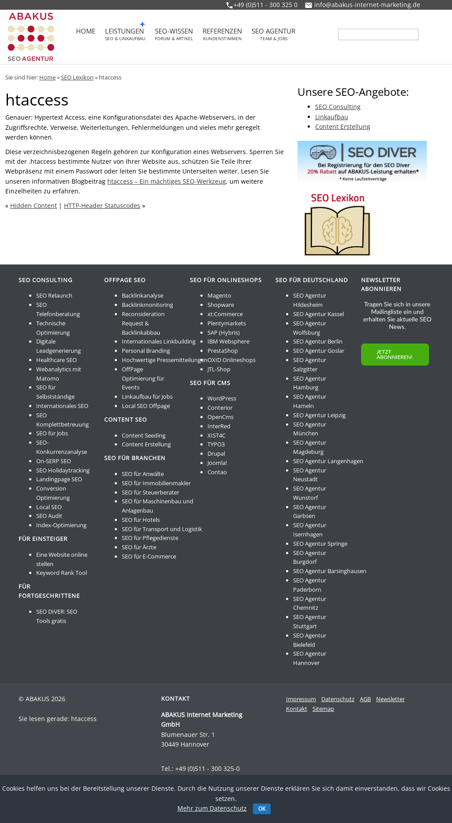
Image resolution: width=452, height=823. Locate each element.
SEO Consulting (338, 106)
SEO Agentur (273, 34)
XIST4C (216, 435)
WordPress (221, 398)
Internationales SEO (62, 406)
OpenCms (220, 417)
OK (261, 808)
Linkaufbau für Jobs (147, 396)
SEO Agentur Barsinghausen (329, 571)
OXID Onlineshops (231, 360)
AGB (365, 699)
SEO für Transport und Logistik (162, 529)
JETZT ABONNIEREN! (394, 354)
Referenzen (222, 34)
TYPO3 (216, 444)
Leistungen (125, 34)
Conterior (220, 408)
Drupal (216, 453)
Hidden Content (33, 205)
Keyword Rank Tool (61, 573)
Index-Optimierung (61, 525)
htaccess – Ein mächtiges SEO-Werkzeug (166, 181)
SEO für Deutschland (311, 280)
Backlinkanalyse (142, 295)
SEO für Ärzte (139, 547)
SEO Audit (49, 516)
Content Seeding (144, 435)
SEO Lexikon (77, 77)
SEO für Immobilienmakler (156, 483)
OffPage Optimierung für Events (143, 378)
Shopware (220, 305)
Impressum (301, 699)
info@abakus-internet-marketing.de (367, 4)
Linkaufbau (331, 117)
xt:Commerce (225, 314)
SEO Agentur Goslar (318, 351)
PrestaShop (222, 351)
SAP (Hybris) (223, 332)
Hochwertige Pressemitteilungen (164, 360)
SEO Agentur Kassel (318, 314)
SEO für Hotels (141, 520)
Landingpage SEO (59, 479)
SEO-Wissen (174, 34)
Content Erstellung (342, 126)
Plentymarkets (226, 323)
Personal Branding (146, 351)
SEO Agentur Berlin (318, 341)
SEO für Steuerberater (150, 492)
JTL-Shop (218, 369)
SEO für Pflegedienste (150, 538)
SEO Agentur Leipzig (319, 415)
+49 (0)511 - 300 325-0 (207, 768)
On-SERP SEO (53, 461)
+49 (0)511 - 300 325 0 (266, 4)
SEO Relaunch (54, 295)
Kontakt (296, 709)
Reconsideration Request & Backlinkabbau (143, 323)
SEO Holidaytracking (63, 470)
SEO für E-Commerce (149, 556)
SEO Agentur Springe (320, 543)
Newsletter (390, 699)
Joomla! (217, 463)
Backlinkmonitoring (147, 305)
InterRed (218, 426)
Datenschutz (337, 699)
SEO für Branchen (135, 458)
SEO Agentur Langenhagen (328, 461)
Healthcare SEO (56, 360)
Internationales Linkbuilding (159, 341)
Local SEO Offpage (146, 406)
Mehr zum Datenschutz (212, 808)
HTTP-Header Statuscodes (102, 205)
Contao (217, 472)
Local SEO (49, 507)
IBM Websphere (228, 341)
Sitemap (323, 709)
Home (85, 32)
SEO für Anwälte (143, 474)
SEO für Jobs (52, 433)
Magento (219, 295)
